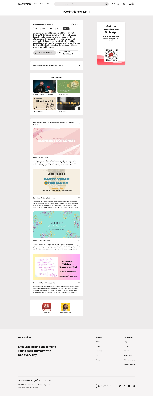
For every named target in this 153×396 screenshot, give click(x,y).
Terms (49, 385)
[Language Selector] (124, 4)
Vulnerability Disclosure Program (28, 387)
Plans (42, 4)
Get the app (115, 4)
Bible (35, 4)
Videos (49, 4)
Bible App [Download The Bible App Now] (46, 308)
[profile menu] (131, 4)
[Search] (79, 3)
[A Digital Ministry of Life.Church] (76, 379)
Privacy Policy (42, 385)
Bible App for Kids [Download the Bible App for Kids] (65, 308)
